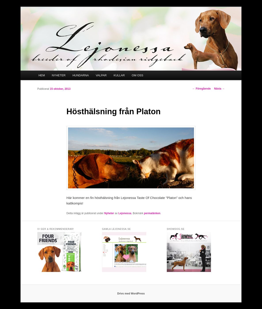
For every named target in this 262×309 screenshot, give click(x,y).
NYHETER (59, 75)
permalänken (152, 213)
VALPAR (101, 75)
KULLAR (119, 75)
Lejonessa (124, 213)
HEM (41, 75)
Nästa (219, 88)
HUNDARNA (80, 75)
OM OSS (137, 75)
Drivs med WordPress (131, 293)
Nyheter (109, 213)
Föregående (201, 88)
